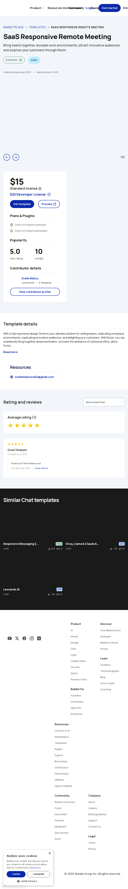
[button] (28, 881)
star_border (57, 548)
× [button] (49, 853)
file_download (49, 548)
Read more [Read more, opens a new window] (35, 867)
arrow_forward (16, 157)
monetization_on (11, 224)
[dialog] (28, 868)
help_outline (40, 188)
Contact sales (72, 8)
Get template (22, 204)
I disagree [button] (38, 874)
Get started (109, 8)
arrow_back (6, 157)
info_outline (20, 60)
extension (11, 230)
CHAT (6, 548)
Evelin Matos (30, 278)
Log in (90, 8)
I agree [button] (16, 874)
